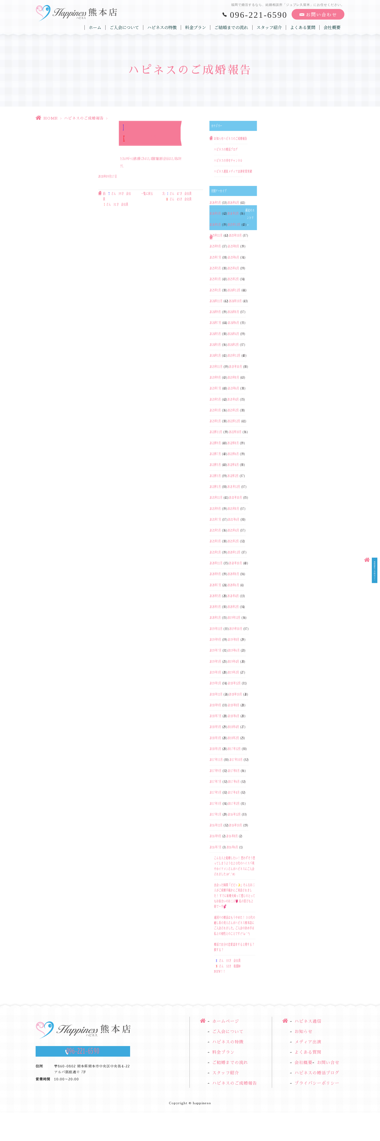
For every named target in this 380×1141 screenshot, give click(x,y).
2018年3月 (215, 738)
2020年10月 (235, 563)
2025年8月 (233, 246)
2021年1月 (215, 552)
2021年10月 (235, 498)
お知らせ (219, 138)
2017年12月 (234, 749)
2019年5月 (215, 661)
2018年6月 (233, 716)
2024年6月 (233, 323)
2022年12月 (233, 421)
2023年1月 (215, 421)
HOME (50, 118)
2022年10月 (235, 432)
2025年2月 (233, 279)
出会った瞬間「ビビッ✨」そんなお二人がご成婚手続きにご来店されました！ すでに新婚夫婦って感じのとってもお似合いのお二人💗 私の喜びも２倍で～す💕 (234, 895)
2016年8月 (232, 836)
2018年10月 (235, 694)
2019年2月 (233, 672)
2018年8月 (233, 705)
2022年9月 (215, 443)
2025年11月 (216, 235)
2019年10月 (235, 629)
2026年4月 (233, 202)
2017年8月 (234, 771)
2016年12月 (234, 814)
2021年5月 (215, 530)
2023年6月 (233, 388)
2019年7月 (215, 650)
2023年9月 (215, 377)
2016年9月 (215, 836)
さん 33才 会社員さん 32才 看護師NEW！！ (227, 966)
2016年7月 (215, 847)
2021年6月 (233, 519)
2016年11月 (216, 825)
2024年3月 (215, 344)
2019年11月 (216, 629)
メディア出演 (235, 171)
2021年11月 (216, 498)
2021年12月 (233, 487)
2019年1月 (215, 683)
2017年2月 (233, 803)
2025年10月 (235, 235)
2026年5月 (215, 202)
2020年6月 (233, 585)
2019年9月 (215, 639)
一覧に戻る (147, 194)
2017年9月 (215, 771)
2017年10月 (236, 760)
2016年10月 (235, 825)
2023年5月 (215, 399)
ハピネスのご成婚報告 (84, 118)
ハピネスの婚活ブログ (226, 150)
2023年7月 (215, 388)
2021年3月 (215, 541)
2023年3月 (215, 410)
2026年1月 (215, 224)
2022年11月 (216, 432)
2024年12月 (233, 290)
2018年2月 (233, 738)
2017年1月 (215, 814)
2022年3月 (215, 476)
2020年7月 (215, 585)
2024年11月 (216, 301)
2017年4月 (234, 793)
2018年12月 (234, 683)
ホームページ (225, 1021)
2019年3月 (215, 672)
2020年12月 (233, 552)
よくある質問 (302, 27)
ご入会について (124, 27)
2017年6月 (234, 781)
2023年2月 (233, 410)
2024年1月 (215, 356)
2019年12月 (233, 618)
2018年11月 (216, 694)
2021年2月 (233, 541)
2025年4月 (233, 268)
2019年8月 (233, 639)
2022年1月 (215, 487)
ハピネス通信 (221, 171)
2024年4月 (233, 334)
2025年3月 (215, 279)
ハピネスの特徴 (162, 27)
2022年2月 (233, 476)
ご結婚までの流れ (231, 27)
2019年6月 (233, 650)
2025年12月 (233, 224)
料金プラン (195, 27)
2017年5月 (215, 793)
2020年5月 (215, 596)
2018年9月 (215, 705)
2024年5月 (215, 334)
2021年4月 (233, 530)
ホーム (95, 27)
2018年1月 (215, 749)
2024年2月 (233, 344)
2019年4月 (233, 661)
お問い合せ (328, 1063)
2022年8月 (233, 443)
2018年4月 (233, 727)
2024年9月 (215, 312)
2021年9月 (215, 508)
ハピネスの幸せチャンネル (228, 160)
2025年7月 (215, 257)
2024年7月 (215, 323)
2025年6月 (233, 257)
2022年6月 (233, 454)
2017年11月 (216, 760)
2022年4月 (233, 465)
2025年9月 (215, 246)
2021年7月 (215, 519)
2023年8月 (233, 377)
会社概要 (332, 27)
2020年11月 (216, 563)
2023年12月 (233, 356)
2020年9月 (215, 574)
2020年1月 (215, 618)
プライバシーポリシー (316, 1083)
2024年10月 (235, 301)
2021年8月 (233, 508)
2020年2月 (233, 607)
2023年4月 (233, 399)
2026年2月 (233, 214)
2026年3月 (215, 214)
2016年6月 (232, 847)
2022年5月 (215, 465)
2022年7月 (215, 454)
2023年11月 (216, 366)
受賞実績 (247, 171)
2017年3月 (215, 803)
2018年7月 (215, 716)
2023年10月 (235, 366)
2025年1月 (215, 290)
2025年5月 (215, 268)
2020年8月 (233, 574)
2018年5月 (215, 727)
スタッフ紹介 (269, 27)
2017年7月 (216, 781)
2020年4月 (233, 596)
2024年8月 (233, 312)
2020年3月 (215, 607)
